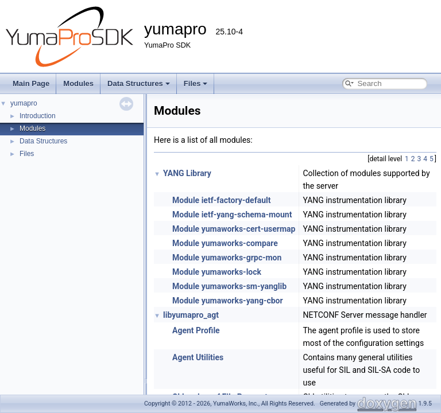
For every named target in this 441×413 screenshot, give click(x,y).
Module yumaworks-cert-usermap (233, 228)
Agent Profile (196, 330)
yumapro (23, 103)
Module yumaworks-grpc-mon (226, 257)
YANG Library (187, 173)
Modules (78, 83)
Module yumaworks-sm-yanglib (229, 286)
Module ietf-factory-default (221, 200)
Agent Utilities (197, 357)
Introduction (38, 116)
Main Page (31, 83)
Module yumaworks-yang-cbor (227, 300)
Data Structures (138, 83)
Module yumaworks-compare (225, 243)
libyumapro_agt (191, 315)
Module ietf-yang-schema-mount (232, 214)
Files (196, 83)
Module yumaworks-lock (216, 271)
